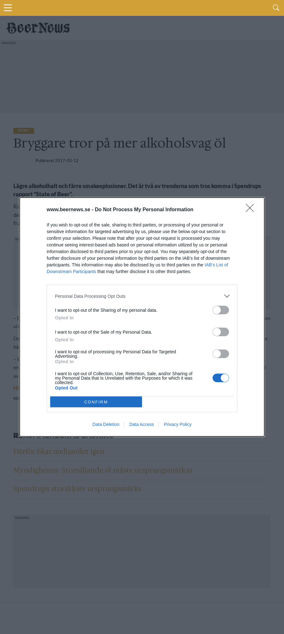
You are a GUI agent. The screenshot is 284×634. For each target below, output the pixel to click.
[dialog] (142, 317)
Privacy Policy (178, 424)
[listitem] (142, 296)
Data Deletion (105, 424)
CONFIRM (96, 401)
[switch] (221, 310)
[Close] (252, 210)
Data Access (141, 424)
